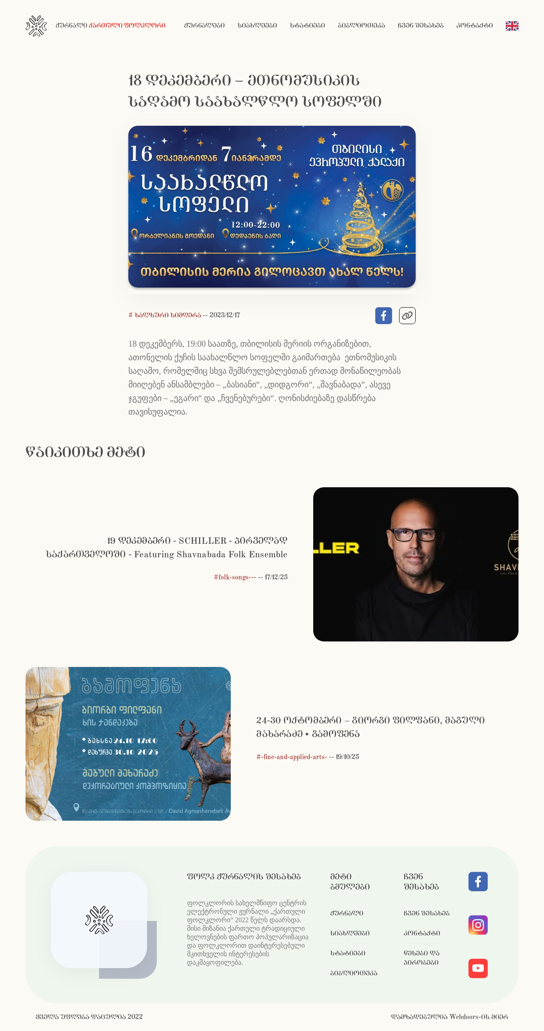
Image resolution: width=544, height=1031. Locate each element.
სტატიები (307, 26)
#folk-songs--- (235, 577)
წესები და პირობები (421, 958)
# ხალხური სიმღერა (165, 315)
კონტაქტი (474, 26)
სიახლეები (257, 26)
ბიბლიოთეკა (361, 26)
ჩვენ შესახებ (421, 26)
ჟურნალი (346, 914)
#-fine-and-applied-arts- (291, 757)
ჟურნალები (204, 26)
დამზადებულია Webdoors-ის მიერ (449, 1017)
